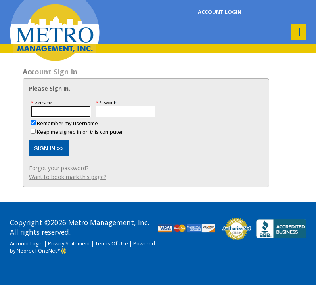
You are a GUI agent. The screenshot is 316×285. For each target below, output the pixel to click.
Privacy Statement (69, 243)
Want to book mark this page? (67, 176)
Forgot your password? (58, 168)
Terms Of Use (111, 243)
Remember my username (67, 123)
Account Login (219, 11)
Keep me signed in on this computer (80, 131)
